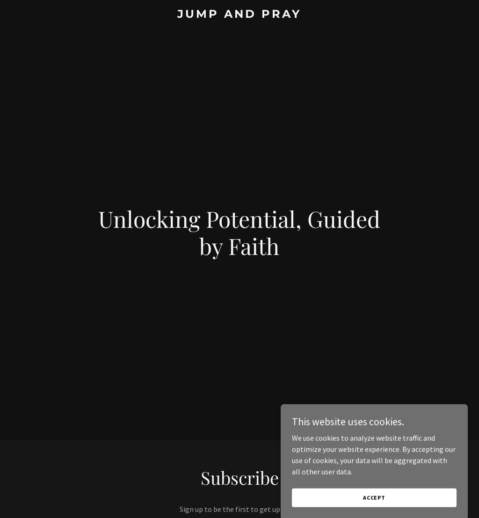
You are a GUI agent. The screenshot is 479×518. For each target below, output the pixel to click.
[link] (239, 15)
